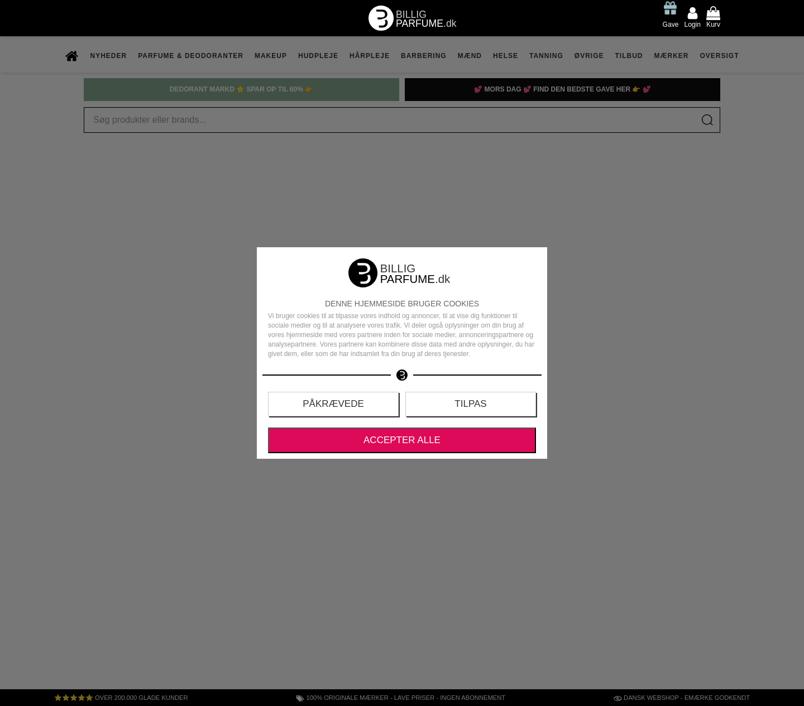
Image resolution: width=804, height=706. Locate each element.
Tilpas (470, 403)
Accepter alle (402, 440)
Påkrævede (333, 403)
